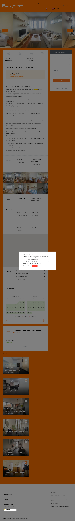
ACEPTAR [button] (35, 265)
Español (7, 510)
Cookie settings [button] (27, 266)
